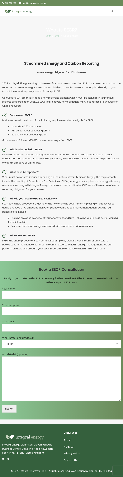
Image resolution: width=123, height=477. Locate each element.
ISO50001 (69, 446)
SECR (57, 36)
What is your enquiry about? (61, 342)
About (67, 440)
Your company (61, 309)
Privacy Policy (72, 453)
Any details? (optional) (61, 377)
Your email (61, 326)
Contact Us (70, 460)
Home (48, 36)
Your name (61, 293)
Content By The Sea (100, 471)
